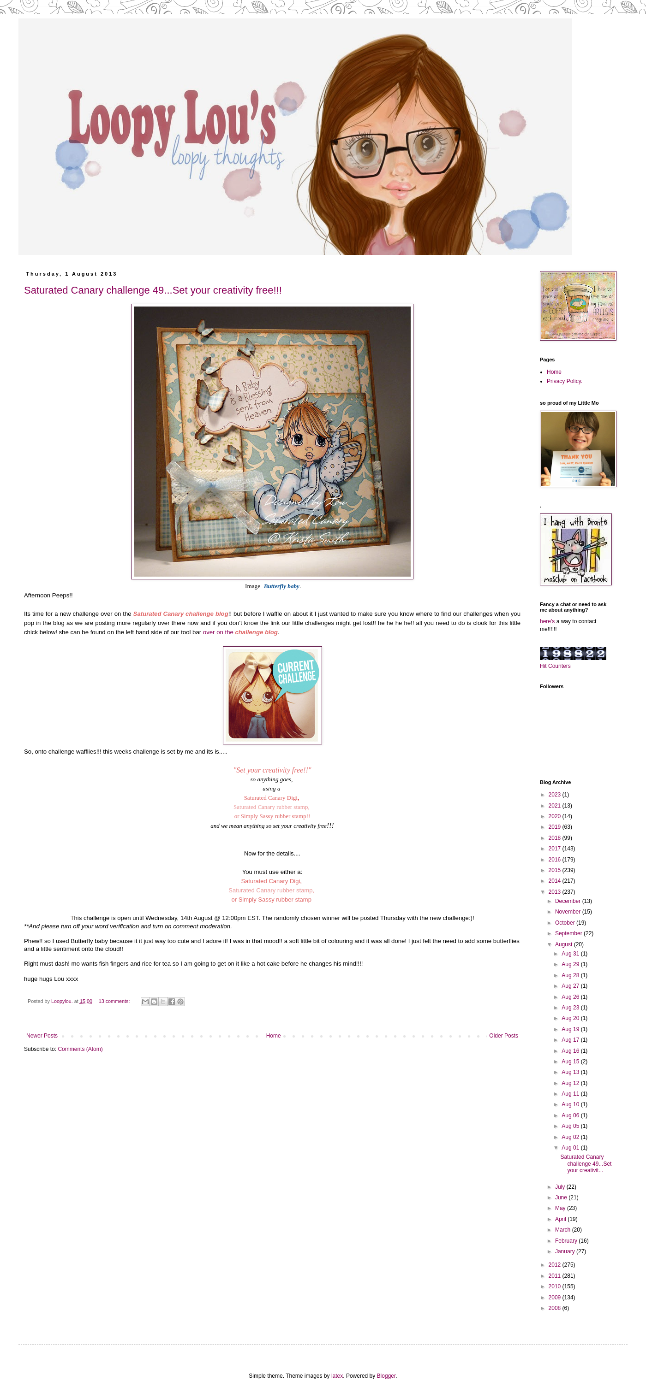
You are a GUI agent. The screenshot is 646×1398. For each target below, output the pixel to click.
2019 (555, 827)
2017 (555, 848)
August (564, 944)
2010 (555, 1286)
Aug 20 (571, 1018)
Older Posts (503, 1035)
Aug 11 (571, 1094)
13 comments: (115, 1001)
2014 (555, 881)
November (568, 911)
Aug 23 (571, 1007)
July (561, 1187)
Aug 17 (571, 1040)
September (569, 933)
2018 (555, 838)
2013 (555, 892)
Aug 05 (571, 1126)
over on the (240, 632)
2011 (555, 1276)
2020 (555, 816)
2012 (555, 1265)
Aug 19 (571, 1029)
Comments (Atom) (80, 1049)
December (568, 901)
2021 (555, 805)
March (563, 1230)
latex (337, 1376)
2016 (555, 859)
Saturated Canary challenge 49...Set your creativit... (585, 1164)
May (561, 1208)
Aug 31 (571, 953)
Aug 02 (571, 1137)
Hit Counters (555, 666)
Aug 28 (571, 975)
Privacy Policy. (564, 381)
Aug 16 (571, 1051)
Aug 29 (571, 964)
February (567, 1241)
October (565, 923)
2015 (555, 870)
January (565, 1251)
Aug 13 (571, 1072)
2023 (555, 794)
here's (547, 621)
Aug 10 (571, 1104)
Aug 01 (571, 1147)
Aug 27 (571, 986)
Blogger (386, 1376)
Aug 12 (571, 1083)
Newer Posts (42, 1035)
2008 (555, 1308)
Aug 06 (571, 1115)
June (561, 1197)
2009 (555, 1297)
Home (273, 1035)
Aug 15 (571, 1061)
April (561, 1219)
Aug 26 (571, 997)
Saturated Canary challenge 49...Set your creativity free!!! (153, 290)
